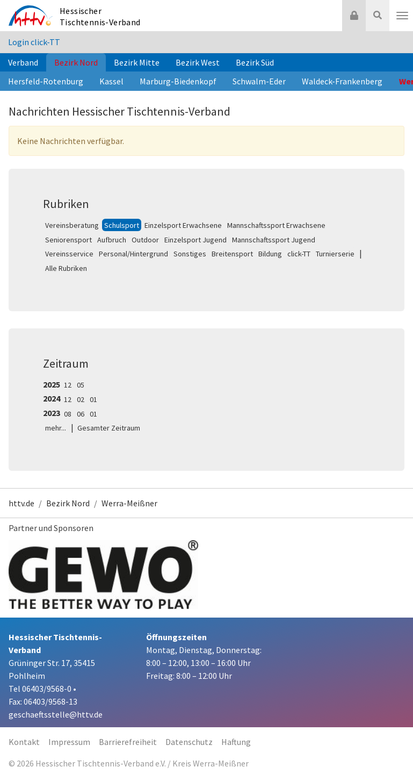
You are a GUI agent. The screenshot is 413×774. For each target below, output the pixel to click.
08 (67, 414)
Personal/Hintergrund (133, 254)
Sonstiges (189, 254)
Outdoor (145, 240)
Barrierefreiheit (128, 741)
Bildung (270, 254)
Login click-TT (34, 42)
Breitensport (232, 254)
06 (80, 414)
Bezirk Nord (76, 62)
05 (80, 385)
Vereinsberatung (72, 225)
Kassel (111, 81)
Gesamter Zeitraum (108, 428)
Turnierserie (335, 254)
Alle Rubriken (66, 268)
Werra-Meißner (129, 503)
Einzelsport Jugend (195, 240)
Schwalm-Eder (259, 81)
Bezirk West (198, 62)
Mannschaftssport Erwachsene (276, 225)
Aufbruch (111, 240)
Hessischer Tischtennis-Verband (100, 16)
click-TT (298, 254)
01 (93, 399)
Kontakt (24, 741)
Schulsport (121, 225)
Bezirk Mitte (137, 62)
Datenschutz (189, 741)
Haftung (236, 741)
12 (67, 385)
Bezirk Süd (255, 62)
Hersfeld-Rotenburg (45, 81)
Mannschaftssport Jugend (273, 240)
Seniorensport (68, 240)
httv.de (21, 503)
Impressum (69, 741)
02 (80, 399)
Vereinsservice (69, 254)
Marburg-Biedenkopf (178, 81)
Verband (23, 62)
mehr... (55, 428)
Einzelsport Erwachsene (183, 225)
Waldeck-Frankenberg (342, 81)
